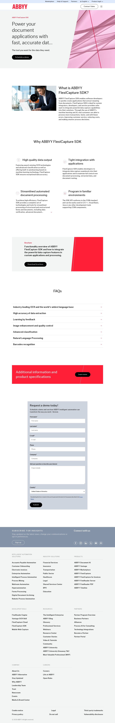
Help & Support (62, 1)
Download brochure (35, 264)
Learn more (82, 374)
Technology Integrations (84, 629)
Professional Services (52, 626)
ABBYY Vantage (80, 566)
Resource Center (50, 633)
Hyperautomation (19, 588)
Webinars (47, 629)
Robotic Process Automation (23, 599)
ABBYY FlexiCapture (82, 573)
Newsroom (16, 693)
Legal (45, 581)
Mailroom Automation (20, 584)
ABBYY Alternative (19, 675)
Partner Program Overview (84, 615)
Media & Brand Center (21, 700)
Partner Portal (79, 637)
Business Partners (81, 619)
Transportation (49, 570)
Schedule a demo (22, 57)
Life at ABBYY (48, 675)
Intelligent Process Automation (24, 577)
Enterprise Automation (21, 573)
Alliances (78, 622)
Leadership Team (19, 685)
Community (47, 644)
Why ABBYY (17, 682)
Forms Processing (19, 592)
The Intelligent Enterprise (53, 615)
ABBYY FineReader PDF (83, 584)
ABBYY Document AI (82, 563)
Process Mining (18, 581)
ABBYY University (50, 648)
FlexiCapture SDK (19, 626)
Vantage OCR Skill (19, 619)
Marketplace (49, 1)
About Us (15, 671)
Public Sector (48, 573)
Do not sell (53, 714)
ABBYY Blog (48, 619)
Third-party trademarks (93, 710)
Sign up (18, 542)
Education (47, 592)
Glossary (46, 622)
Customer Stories (50, 637)
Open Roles (47, 678)
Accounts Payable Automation (24, 563)
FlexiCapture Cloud (20, 622)
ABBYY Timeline (80, 588)
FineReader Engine (19, 615)
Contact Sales (89, 6)
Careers (46, 671)
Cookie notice (17, 710)
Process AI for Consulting (84, 626)
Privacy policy (17, 714)
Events (14, 696)
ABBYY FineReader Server (84, 581)
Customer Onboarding (21, 566)
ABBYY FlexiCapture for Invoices (87, 577)
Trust (14, 689)
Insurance (47, 566)
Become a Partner (81, 633)
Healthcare (47, 577)
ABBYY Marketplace (82, 570)
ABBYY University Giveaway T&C (56, 651)
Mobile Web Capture (20, 629)
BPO (45, 588)
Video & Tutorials (50, 640)
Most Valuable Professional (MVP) (56, 655)
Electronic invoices (19, 570)
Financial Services (50, 563)
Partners (74, 1)
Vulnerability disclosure (93, 714)
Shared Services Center (52, 584)
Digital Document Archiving (23, 595)
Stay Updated (17, 678)
